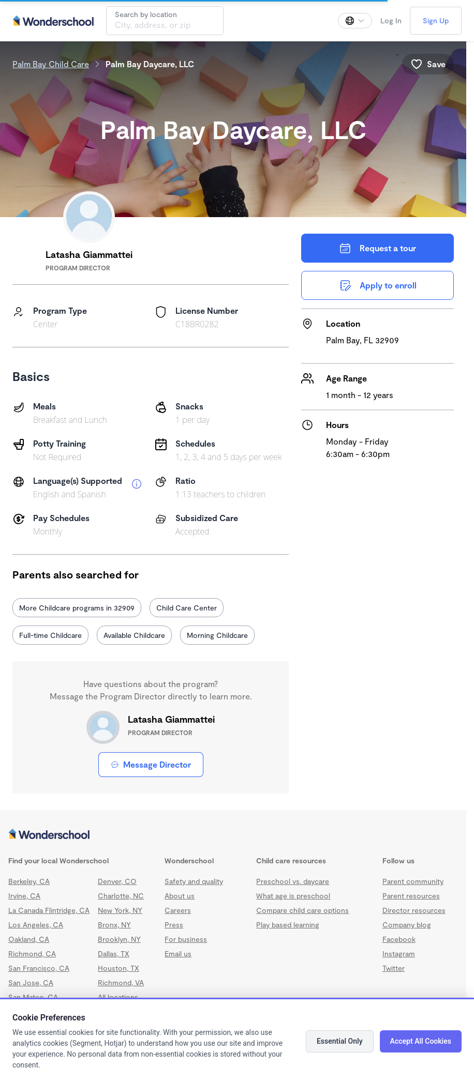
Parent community (412, 881)
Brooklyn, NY (119, 939)
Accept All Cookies (420, 1041)
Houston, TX (118, 968)
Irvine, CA (24, 895)
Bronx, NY (114, 924)
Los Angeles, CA (35, 924)
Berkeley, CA (29, 881)
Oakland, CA (28, 939)
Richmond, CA (32, 953)
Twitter (393, 968)
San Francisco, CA (38, 968)
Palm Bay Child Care (50, 64)
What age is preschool (293, 895)
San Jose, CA (30, 982)
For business (186, 939)
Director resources (414, 910)
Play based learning (287, 924)
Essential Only (340, 1041)
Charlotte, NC (121, 895)
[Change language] (355, 20)
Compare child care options (302, 910)
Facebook (399, 939)
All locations (118, 997)
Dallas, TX (113, 953)
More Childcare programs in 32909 (77, 607)
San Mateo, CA (33, 997)
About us (180, 895)
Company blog (406, 924)
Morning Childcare (217, 635)
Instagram (398, 953)
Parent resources (411, 895)
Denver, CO (117, 881)
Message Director (151, 764)
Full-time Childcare (50, 635)
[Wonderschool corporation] (233, 835)
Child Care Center (186, 607)
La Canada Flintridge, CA (49, 910)
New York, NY (120, 910)
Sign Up (436, 20)
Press (174, 924)
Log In (391, 20)
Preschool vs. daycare (292, 881)
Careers (178, 910)
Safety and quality (194, 881)
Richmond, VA (121, 982)
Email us (178, 953)
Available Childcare (134, 635)
